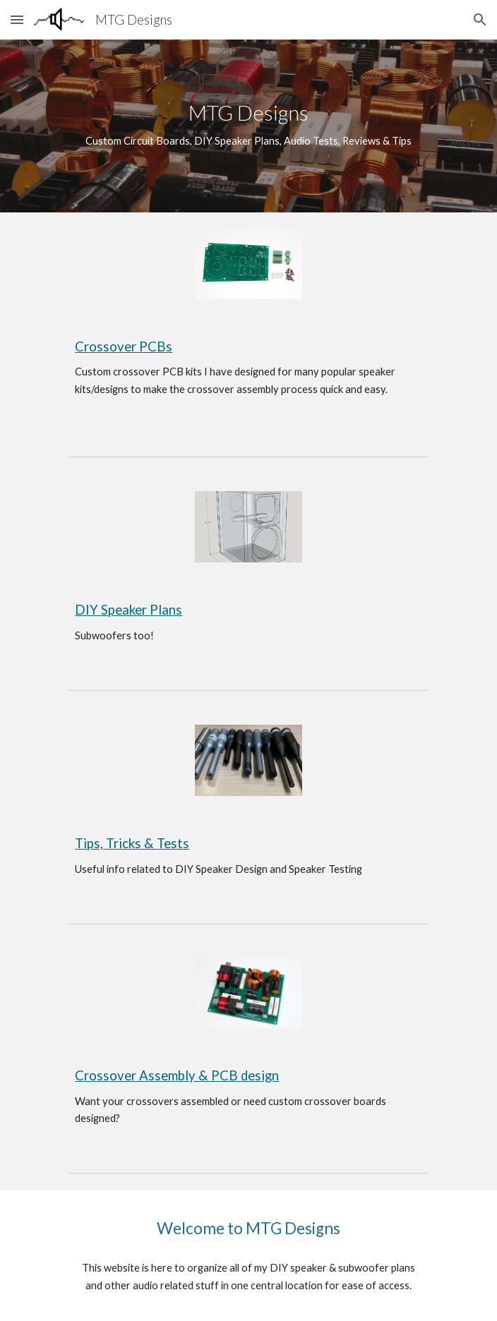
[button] (17, 19)
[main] (248, 126)
